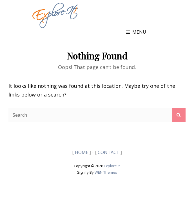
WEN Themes (106, 172)
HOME (81, 152)
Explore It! (112, 165)
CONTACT (108, 152)
